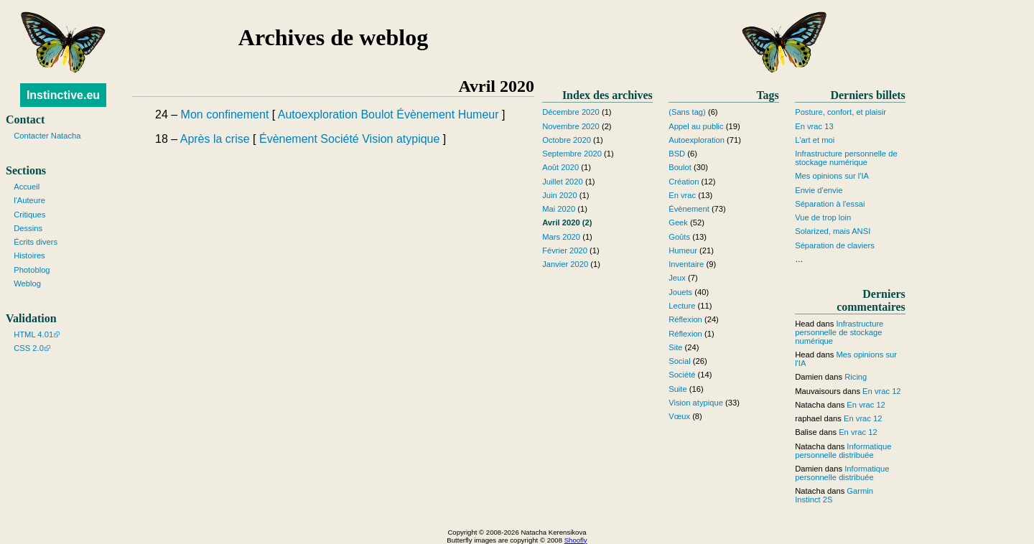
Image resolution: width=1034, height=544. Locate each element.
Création (684, 181)
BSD (677, 153)
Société (339, 139)
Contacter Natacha (47, 135)
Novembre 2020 (571, 126)
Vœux (679, 416)
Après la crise (215, 139)
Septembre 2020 (572, 153)
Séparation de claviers (835, 245)
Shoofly (575, 540)
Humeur (478, 114)
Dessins (28, 228)
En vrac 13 (814, 126)
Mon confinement (225, 114)
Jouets (680, 292)
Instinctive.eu (63, 95)
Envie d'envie (818, 190)
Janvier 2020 (565, 264)
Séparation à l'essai (830, 204)
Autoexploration (318, 114)
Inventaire (686, 264)
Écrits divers (35, 242)
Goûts (679, 237)
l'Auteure (29, 200)
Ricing (855, 376)
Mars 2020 (561, 237)
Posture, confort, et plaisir (840, 112)
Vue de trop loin (823, 217)
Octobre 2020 (566, 140)
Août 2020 (560, 167)
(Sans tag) (687, 112)
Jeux (677, 277)
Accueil (26, 186)
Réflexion (685, 319)
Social (679, 361)
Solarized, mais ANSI (832, 231)
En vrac (682, 195)
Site (675, 347)
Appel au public (696, 126)
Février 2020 (564, 250)
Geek (678, 222)
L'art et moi (814, 140)
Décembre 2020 (571, 112)
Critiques (29, 214)
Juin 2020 (559, 195)
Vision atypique (400, 139)
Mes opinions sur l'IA (832, 176)
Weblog (27, 283)
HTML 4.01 (33, 334)
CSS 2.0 (29, 348)
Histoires (29, 255)
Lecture (682, 305)
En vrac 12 (881, 391)
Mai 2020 (558, 209)
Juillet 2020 (562, 181)
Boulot (376, 114)
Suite (678, 389)
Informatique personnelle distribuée (843, 450)
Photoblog (32, 270)
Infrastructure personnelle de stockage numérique (846, 158)
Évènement (425, 114)
